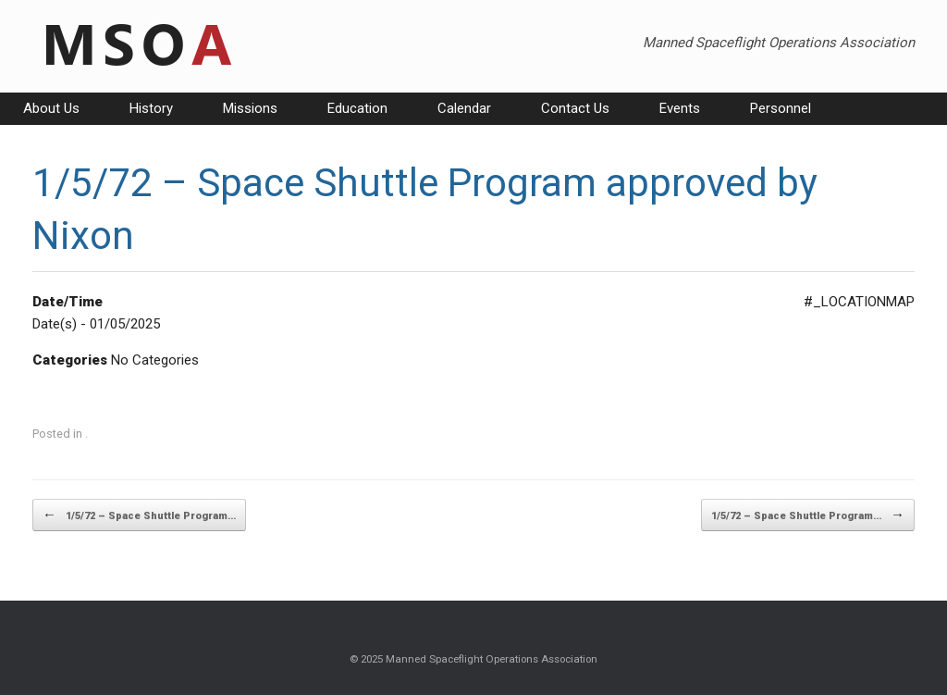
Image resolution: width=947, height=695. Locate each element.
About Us (51, 108)
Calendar (464, 108)
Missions (250, 108)
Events (679, 108)
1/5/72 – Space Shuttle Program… (139, 515)
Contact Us (575, 108)
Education (357, 108)
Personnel (780, 108)
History (151, 108)
